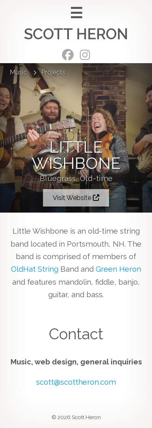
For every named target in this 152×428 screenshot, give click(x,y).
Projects (53, 72)
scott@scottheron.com (76, 382)
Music (18, 72)
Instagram (85, 54)
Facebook (68, 54)
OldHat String (34, 269)
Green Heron (118, 269)
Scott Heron (76, 34)
